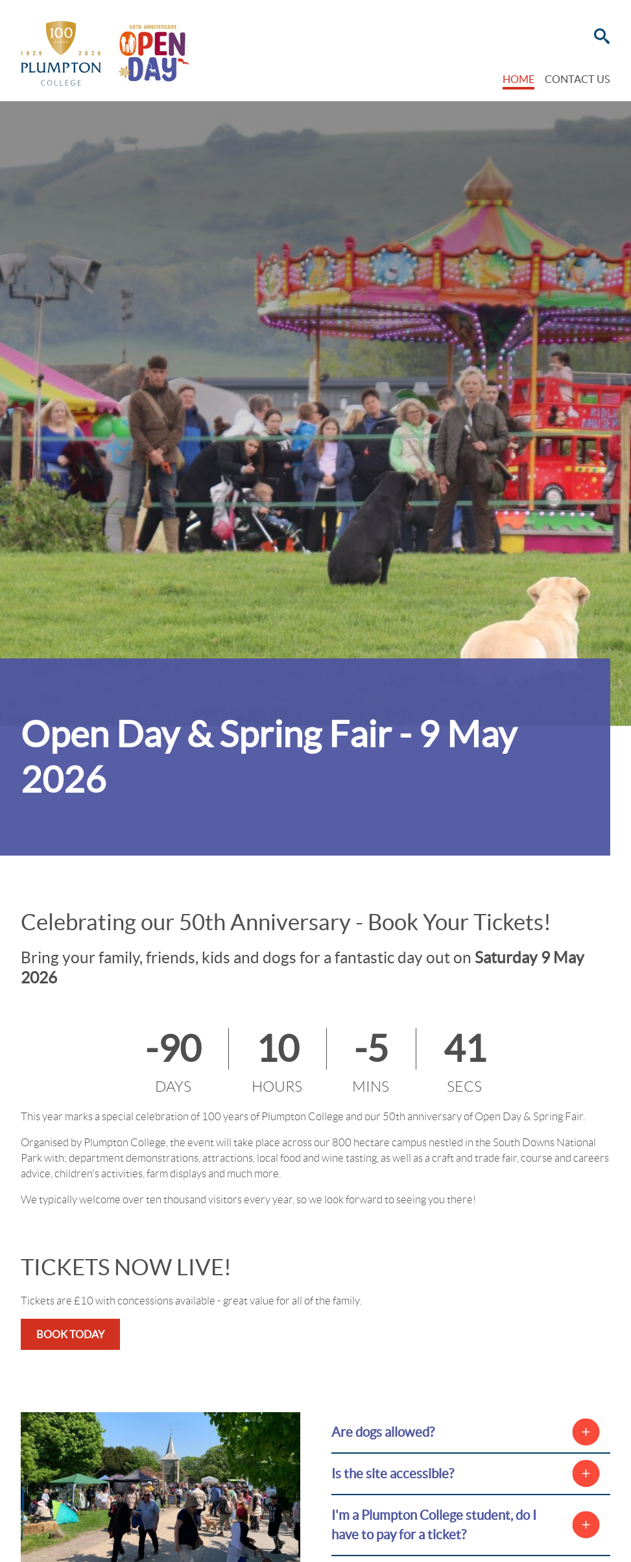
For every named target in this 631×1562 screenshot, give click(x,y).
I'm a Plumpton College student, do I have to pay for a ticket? (433, 1525)
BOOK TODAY (70, 1334)
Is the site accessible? (392, 1473)
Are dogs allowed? (383, 1431)
